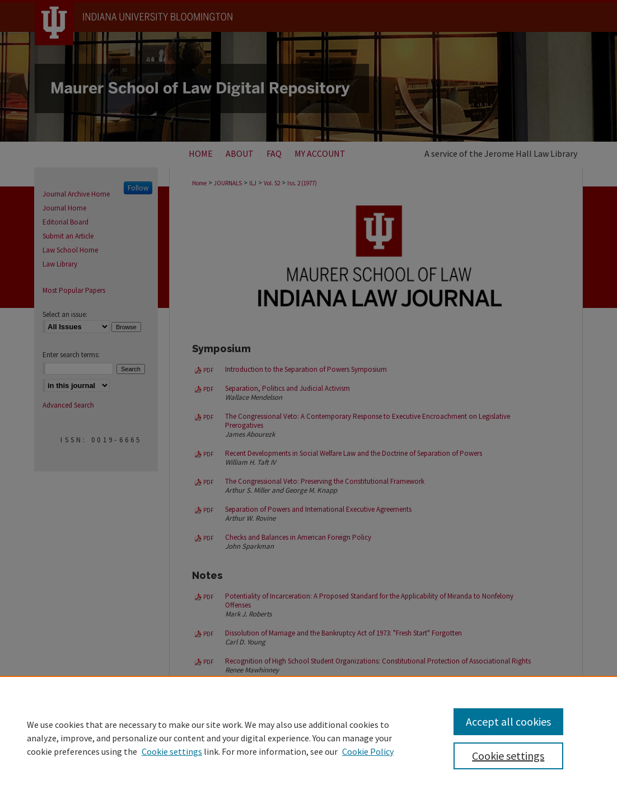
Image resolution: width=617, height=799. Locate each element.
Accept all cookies (508, 721)
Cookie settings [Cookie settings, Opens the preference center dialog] (508, 756)
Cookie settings (172, 751)
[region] (308, 737)
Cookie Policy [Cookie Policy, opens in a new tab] (368, 751)
